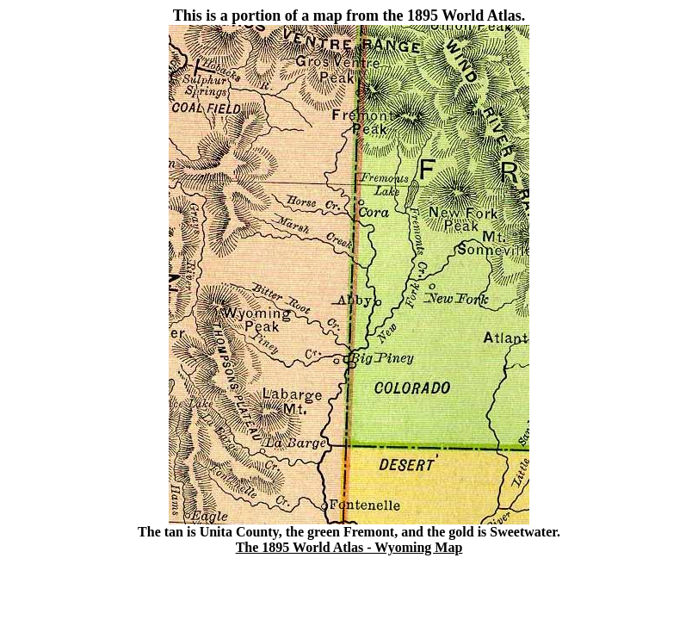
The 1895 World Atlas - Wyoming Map (349, 547)
